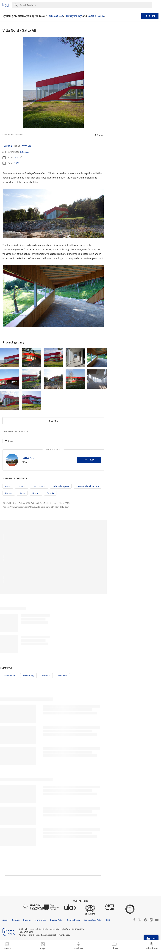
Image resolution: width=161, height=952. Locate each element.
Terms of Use (55, 16)
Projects (21, 486)
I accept (149, 16)
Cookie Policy (96, 16)
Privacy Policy (73, 16)
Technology (28, 675)
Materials (46, 675)
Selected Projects (61, 486)
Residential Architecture (87, 486)
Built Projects (39, 486)
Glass (7, 486)
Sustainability (9, 675)
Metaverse (62, 675)
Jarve (22, 493)
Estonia (26, 146)
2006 (16, 163)
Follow (89, 460)
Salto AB (24, 151)
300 (16, 157)
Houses (7, 146)
